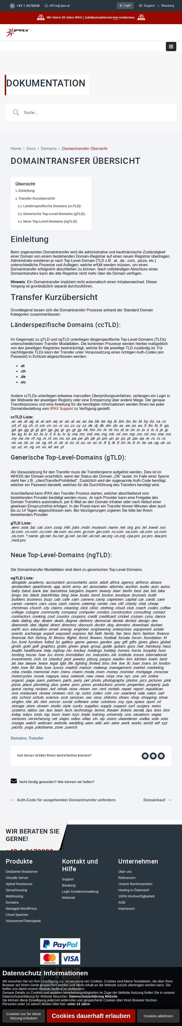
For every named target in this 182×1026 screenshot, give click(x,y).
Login (125, 5)
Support (147, 5)
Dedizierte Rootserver (22, 871)
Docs (31, 149)
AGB (121, 902)
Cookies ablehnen (158, 1016)
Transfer (35, 738)
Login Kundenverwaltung (80, 891)
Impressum (126, 908)
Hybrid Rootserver (19, 884)
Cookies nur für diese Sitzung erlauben (23, 1016)
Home (16, 149)
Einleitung (26, 191)
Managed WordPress (21, 908)
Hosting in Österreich (133, 890)
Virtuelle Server (17, 877)
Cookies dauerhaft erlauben (91, 1016)
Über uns (125, 871)
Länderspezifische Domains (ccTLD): (52, 206)
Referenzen (126, 877)
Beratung (165, 5)
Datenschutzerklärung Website (93, 996)
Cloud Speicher (17, 914)
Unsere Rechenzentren (135, 884)
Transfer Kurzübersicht (36, 198)
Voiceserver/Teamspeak (23, 921)
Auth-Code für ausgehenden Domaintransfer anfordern (63, 800)
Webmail (68, 897)
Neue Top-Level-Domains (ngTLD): (50, 221)
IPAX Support (61, 409)
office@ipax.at (57, 5)
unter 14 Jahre (78, 1004)
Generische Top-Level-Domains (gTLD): (54, 214)
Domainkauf (157, 800)
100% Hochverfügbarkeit (136, 896)
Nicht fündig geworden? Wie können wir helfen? (53, 781)
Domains (49, 149)
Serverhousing (16, 890)
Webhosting (14, 896)
